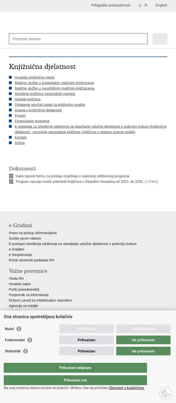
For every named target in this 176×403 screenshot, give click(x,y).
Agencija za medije (23, 306)
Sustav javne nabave (25, 238)
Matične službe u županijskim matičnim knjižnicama (54, 83)
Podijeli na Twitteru (32, 193)
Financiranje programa (32, 121)
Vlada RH (16, 278)
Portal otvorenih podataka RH (32, 260)
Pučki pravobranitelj (24, 289)
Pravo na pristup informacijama (33, 233)
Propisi (20, 116)
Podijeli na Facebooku (22, 193)
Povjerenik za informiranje (29, 295)
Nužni (9, 339)
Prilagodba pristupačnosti (110, 5)
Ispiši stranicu (11, 193)
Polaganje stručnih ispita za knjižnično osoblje (50, 105)
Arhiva (20, 143)
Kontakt (21, 137)
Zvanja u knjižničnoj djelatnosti (38, 110)
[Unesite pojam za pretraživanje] (30, 39)
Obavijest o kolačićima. (126, 388)
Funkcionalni (15, 350)
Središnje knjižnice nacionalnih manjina (45, 94)
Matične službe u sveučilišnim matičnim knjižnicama (54, 88)
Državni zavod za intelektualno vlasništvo (40, 300)
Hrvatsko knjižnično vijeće (35, 77)
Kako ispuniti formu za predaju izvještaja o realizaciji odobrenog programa (72, 176)
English (161, 5)
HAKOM (15, 311)
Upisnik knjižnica (27, 99)
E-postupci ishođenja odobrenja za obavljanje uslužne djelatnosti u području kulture (73, 244)
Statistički (13, 361)
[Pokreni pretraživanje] (142, 38)
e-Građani (16, 249)
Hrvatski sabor (20, 284)
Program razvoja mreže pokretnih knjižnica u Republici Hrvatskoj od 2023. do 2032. (80, 182)
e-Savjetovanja (20, 255)
